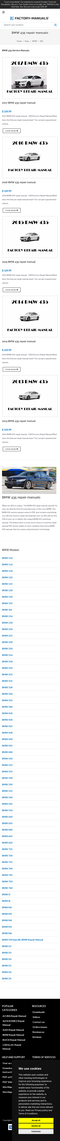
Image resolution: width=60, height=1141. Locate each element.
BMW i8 (6, 900)
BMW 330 (7, 693)
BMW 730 (7, 855)
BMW (34, 41)
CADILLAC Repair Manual (12, 1046)
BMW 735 (7, 862)
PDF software (10, 1077)
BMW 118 (7, 570)
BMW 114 (7, 558)
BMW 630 (7, 816)
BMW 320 (7, 668)
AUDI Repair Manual (13, 1029)
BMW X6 (6, 972)
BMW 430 (7, 739)
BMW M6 (7, 933)
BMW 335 (7, 700)
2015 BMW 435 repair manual (19, 261)
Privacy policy (41, 1110)
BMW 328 (7, 687)
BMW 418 (7, 713)
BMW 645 (7, 836)
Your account (10, 1063)
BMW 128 (7, 590)
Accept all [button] (36, 1120)
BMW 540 (7, 797)
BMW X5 (6, 965)
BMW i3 (6, 894)
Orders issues (40, 1027)
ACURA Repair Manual (14, 1016)
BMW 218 (7, 622)
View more (11, 131)
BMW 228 (7, 642)
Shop (27, 41)
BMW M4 (7, 920)
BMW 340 (7, 706)
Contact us (39, 1022)
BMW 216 (7, 616)
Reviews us (38, 1032)
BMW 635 (7, 823)
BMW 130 (7, 596)
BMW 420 (7, 719)
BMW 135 (7, 603)
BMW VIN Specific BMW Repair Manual (22, 939)
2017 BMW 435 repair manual (19, 102)
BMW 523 (7, 765)
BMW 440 (7, 752)
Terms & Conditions (27, 1113)
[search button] (55, 25)
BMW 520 (7, 758)
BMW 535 (7, 790)
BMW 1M (7, 609)
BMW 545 (7, 803)
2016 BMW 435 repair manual (19, 182)
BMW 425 (7, 726)
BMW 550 (7, 810)
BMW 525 (7, 771)
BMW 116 (7, 564)
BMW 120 (7, 577)
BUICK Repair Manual (14, 1039)
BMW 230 (7, 648)
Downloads (39, 1012)
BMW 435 (7, 745)
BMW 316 (7, 655)
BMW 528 (7, 778)
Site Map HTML (11, 1087)
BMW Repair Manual (13, 1034)
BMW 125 (7, 583)
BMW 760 (7, 888)
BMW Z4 (6, 978)
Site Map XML (10, 1092)
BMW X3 (6, 952)
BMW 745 (7, 875)
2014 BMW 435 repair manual (19, 341)
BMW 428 (7, 732)
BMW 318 (7, 661)
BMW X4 (6, 959)
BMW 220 (7, 629)
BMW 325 (7, 680)
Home (19, 41)
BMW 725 (7, 849)
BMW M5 (7, 926)
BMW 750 (7, 881)
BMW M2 (7, 907)
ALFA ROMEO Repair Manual (14, 1023)
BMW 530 (7, 784)
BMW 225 (7, 635)
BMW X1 (6, 946)
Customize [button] (36, 1131)
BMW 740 (7, 868)
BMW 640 (7, 829)
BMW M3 (7, 913)
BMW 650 (7, 842)
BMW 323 (7, 674)
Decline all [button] (36, 1126)
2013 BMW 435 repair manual (19, 421)
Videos (36, 1017)
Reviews (37, 1037)
